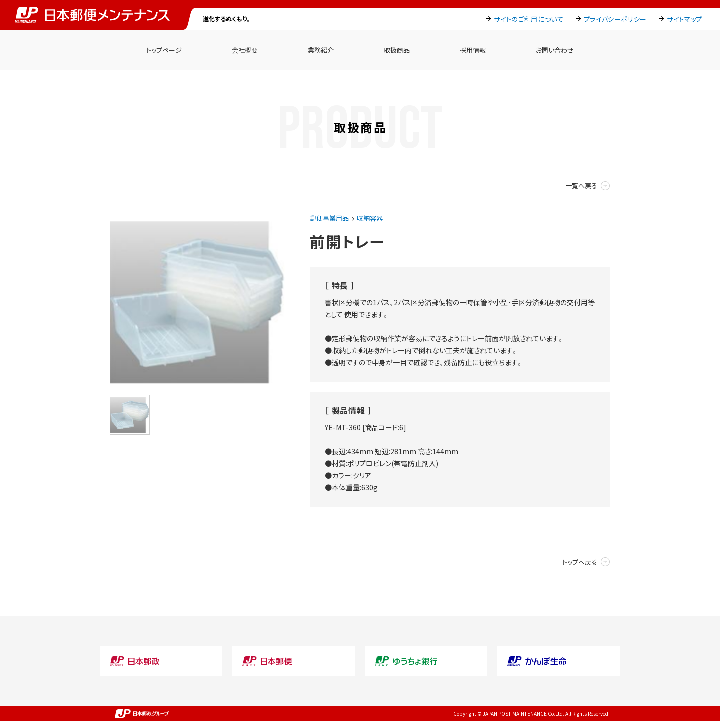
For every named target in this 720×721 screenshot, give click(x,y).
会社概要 (245, 50)
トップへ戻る (580, 562)
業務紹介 (321, 50)
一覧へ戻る (582, 185)
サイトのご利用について (529, 19)
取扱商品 (397, 50)
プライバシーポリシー (616, 19)
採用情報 (473, 50)
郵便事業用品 (329, 218)
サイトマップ (684, 19)
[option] (197, 302)
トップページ (164, 50)
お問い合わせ (555, 50)
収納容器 (370, 218)
